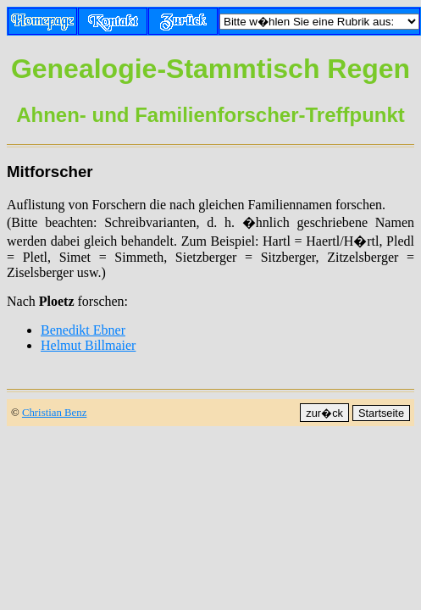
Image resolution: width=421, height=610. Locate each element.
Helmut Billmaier (88, 345)
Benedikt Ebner (83, 330)
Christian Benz (54, 413)
